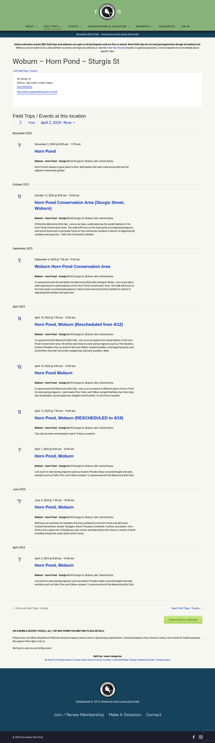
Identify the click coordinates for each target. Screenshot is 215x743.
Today (31, 122)
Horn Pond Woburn (54, 373)
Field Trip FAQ (114, 47)
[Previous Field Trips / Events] (15, 122)
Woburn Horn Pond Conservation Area (72, 266)
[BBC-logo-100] (107, 4)
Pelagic (133, 660)
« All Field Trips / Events (25, 71)
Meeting (143, 660)
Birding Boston (64, 660)
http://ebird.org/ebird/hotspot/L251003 (37, 92)
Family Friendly (103, 660)
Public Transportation (159, 660)
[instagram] (119, 11)
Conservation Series (83, 660)
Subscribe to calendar (183, 619)
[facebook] (96, 11)
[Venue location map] (154, 90)
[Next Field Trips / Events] (20, 123)
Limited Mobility (120, 660)
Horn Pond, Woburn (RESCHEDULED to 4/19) (79, 418)
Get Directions (24, 86)
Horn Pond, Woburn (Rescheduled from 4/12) (79, 324)
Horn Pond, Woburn (54, 456)
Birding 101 (50, 660)
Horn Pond (45, 151)
